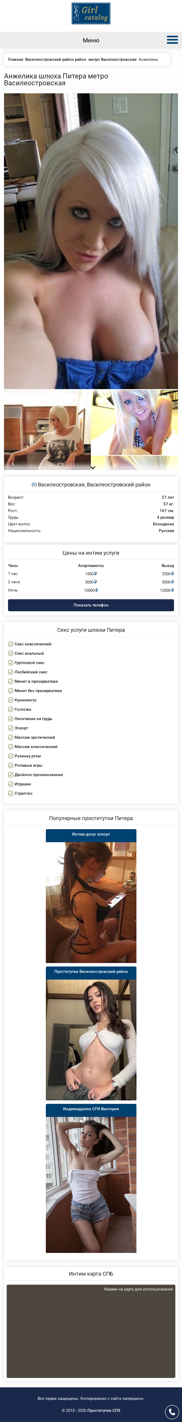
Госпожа (23, 709)
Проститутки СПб (103, 1410)
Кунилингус (26, 700)
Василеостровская (61, 484)
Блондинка (163, 524)
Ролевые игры (28, 765)
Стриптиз (24, 793)
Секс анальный (29, 653)
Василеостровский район (119, 484)
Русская (166, 531)
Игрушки (23, 784)
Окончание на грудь (33, 718)
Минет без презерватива (38, 690)
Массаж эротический (35, 737)
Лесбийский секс (31, 672)
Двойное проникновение (39, 774)
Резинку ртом (28, 756)
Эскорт (21, 728)
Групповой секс (30, 662)
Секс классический (33, 644)
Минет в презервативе (36, 681)
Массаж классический (36, 746)
